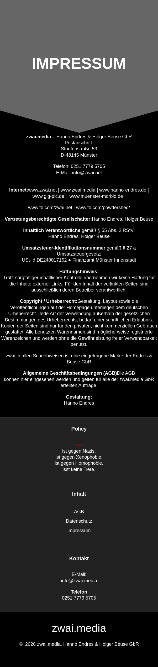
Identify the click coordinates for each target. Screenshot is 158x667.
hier (25, 379)
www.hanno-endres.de (122, 190)
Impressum (79, 530)
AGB (79, 511)
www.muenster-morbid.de (96, 196)
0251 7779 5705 (79, 598)
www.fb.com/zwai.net (50, 207)
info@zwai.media (79, 580)
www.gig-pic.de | (50, 196)
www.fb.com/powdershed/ (103, 207)
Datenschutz (79, 521)
